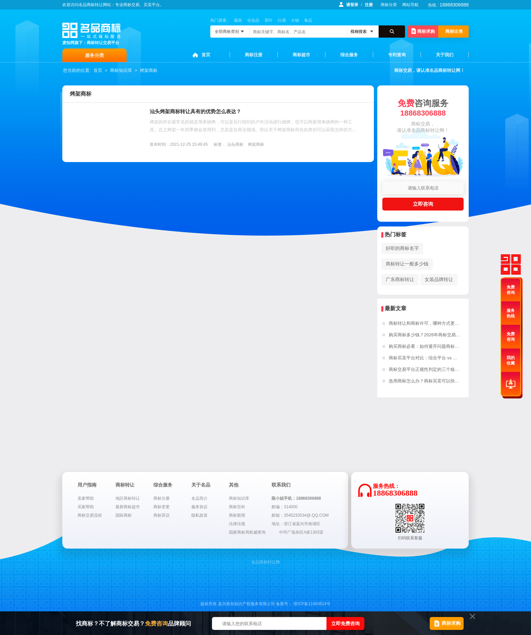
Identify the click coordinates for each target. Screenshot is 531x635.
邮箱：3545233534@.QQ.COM (300, 515)
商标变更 (161, 506)
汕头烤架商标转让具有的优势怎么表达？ (195, 111)
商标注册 (253, 54)
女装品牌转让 (439, 279)
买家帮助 (86, 506)
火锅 (295, 20)
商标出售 (454, 31)
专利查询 (397, 54)
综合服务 (349, 54)
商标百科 (237, 506)
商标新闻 (237, 515)
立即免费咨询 (345, 623)
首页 (205, 54)
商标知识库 (121, 70)
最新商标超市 (127, 506)
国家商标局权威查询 (247, 532)
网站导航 (410, 4)
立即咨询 (423, 204)
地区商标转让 (127, 498)
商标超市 (301, 54)
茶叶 (268, 20)
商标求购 (423, 31)
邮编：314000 (284, 506)
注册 (369, 4)
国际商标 (123, 515)
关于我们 (444, 54)
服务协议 (199, 506)
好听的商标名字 (402, 248)
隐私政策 (199, 515)
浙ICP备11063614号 (311, 603)
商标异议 (161, 515)
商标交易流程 (90, 515)
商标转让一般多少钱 (407, 263)
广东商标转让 (400, 279)
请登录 (352, 4)
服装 (238, 20)
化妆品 (253, 20)
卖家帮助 (86, 498)
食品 (308, 20)
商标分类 (389, 4)
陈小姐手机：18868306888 (296, 498)
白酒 (282, 20)
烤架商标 (148, 70)
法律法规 (237, 523)
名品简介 (199, 498)
